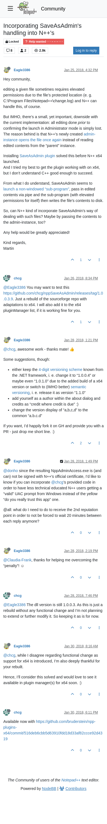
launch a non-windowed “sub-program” (36, 189)
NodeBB (49, 788)
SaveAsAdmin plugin (37, 156)
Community (53, 9)
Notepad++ (70, 780)
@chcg (9, 349)
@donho (10, 470)
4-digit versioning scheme (61, 369)
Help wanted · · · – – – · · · (43, 41)
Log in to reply (86, 50)
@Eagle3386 (14, 287)
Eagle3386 (22, 70)
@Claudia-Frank (17, 560)
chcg (18, 278)
